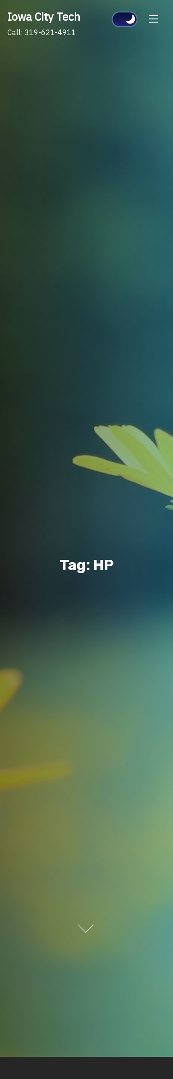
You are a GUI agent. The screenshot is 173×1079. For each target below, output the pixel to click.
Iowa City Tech (43, 16)
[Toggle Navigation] (154, 18)
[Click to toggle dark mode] (124, 19)
